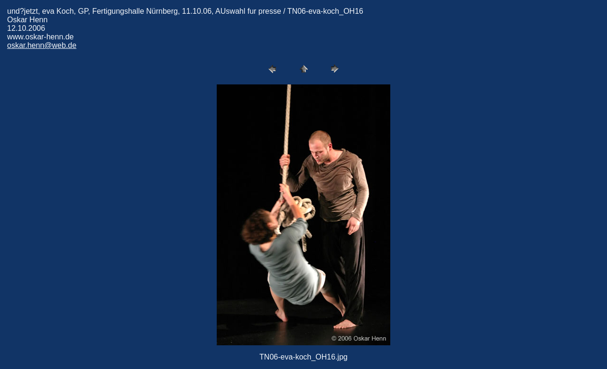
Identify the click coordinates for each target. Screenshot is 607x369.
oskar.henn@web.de (41, 45)
